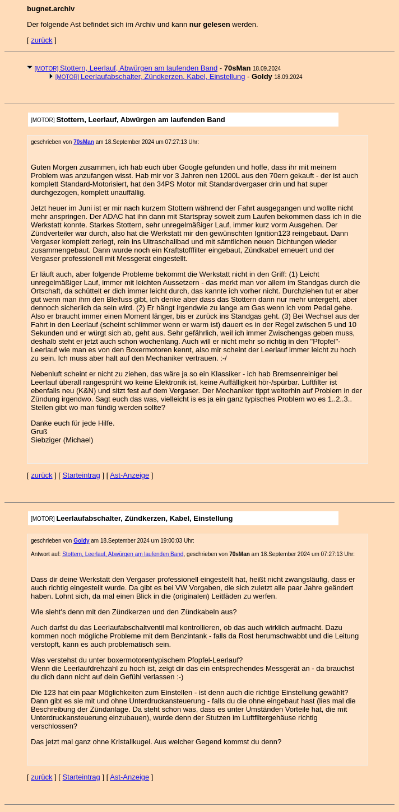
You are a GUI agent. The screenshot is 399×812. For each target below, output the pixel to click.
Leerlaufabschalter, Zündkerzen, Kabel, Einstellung (150, 76)
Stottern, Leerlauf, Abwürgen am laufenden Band (126, 68)
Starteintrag (81, 475)
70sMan (83, 142)
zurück (41, 40)
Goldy (81, 541)
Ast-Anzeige (129, 475)
